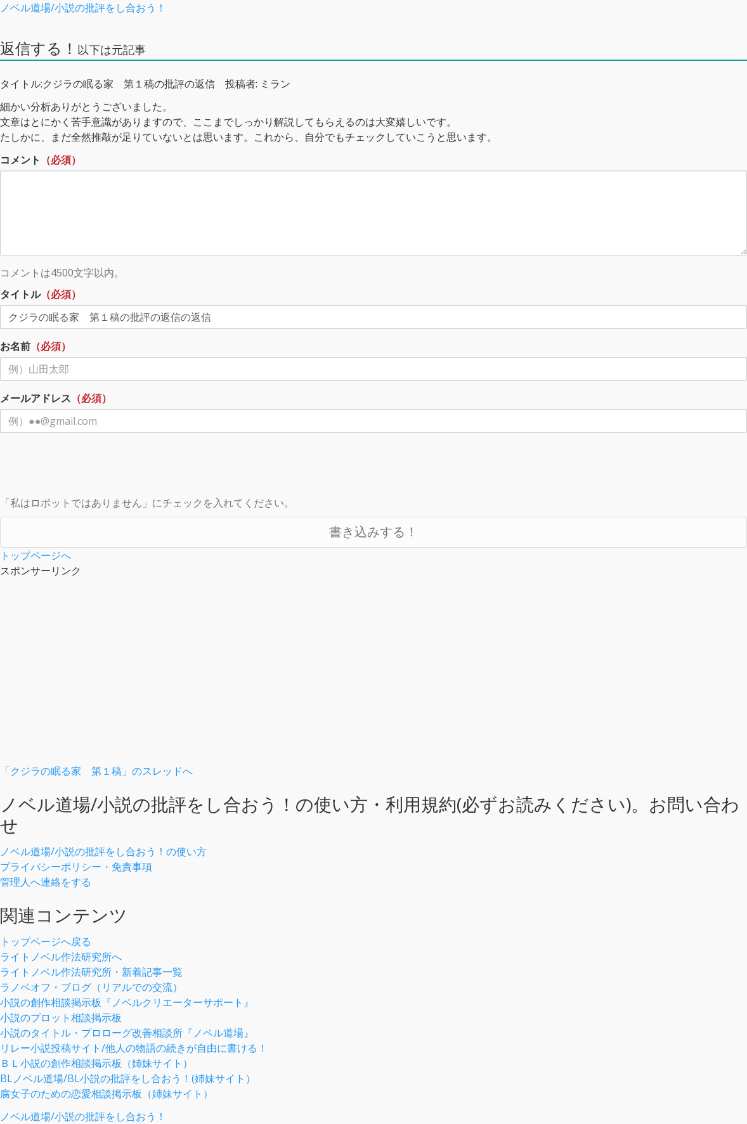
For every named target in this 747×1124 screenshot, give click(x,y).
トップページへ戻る (45, 941)
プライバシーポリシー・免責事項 (76, 867)
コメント (20, 160)
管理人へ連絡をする (45, 882)
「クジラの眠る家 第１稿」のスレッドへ (96, 771)
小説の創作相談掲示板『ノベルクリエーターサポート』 (127, 1002)
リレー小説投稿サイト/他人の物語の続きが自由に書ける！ (134, 1048)
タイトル (20, 294)
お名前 (15, 346)
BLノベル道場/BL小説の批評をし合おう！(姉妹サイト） (128, 1078)
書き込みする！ (373, 531)
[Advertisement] (373, 674)
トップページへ (35, 555)
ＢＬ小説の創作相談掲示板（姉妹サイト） (96, 1063)
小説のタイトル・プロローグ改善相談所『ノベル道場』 (127, 1033)
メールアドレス (35, 398)
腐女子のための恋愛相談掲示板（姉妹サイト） (106, 1094)
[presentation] (96, 467)
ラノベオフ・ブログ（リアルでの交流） (91, 987)
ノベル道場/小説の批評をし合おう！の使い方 (103, 851)
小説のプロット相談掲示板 (61, 1017)
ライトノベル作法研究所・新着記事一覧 (91, 972)
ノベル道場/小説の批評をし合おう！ (83, 8)
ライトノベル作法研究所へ (61, 957)
